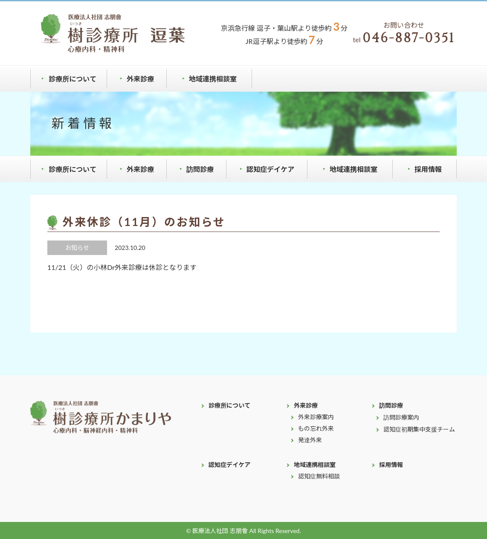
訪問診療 (200, 169)
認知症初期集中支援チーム (419, 429)
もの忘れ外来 (316, 428)
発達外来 (310, 439)
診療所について (72, 79)
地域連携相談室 (213, 79)
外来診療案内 (316, 416)
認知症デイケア (270, 169)
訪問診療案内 (401, 417)
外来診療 (140, 79)
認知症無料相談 (319, 476)
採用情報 (428, 169)
